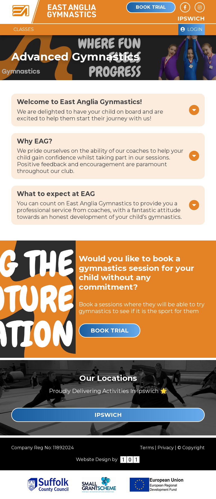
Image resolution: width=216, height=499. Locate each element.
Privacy (166, 447)
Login (191, 29)
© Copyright (191, 447)
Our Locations (108, 378)
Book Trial (151, 7)
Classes (24, 29)
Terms (147, 447)
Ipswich (108, 415)
